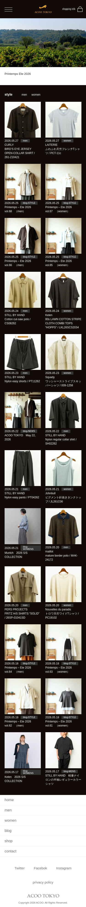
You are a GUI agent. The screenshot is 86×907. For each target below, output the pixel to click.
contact (11, 851)
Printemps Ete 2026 (18, 74)
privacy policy (43, 882)
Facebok (40, 868)
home (9, 800)
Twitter (19, 868)
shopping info (68, 9)
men (24, 94)
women (36, 94)
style (8, 94)
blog (8, 831)
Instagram (64, 868)
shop (9, 841)
